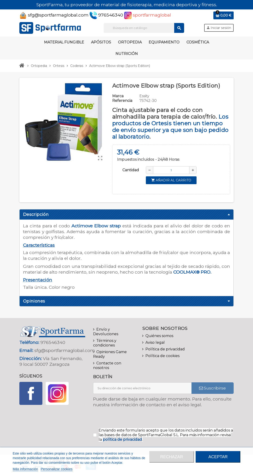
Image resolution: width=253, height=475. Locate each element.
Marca (118, 96)
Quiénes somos (159, 336)
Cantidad (130, 170)
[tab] (126, 214)
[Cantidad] (171, 170)
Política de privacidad (165, 349)
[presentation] (132, 419)
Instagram (57, 393)
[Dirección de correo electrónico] (142, 388)
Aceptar (218, 457)
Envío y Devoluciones (105, 331)
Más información (25, 469)
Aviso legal (155, 342)
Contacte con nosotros (107, 365)
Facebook (30, 393)
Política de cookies (162, 356)
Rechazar (171, 457)
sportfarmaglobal (147, 15)
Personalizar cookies (56, 469)
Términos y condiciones (104, 342)
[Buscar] (144, 28)
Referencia (122, 100)
